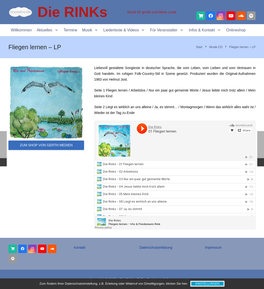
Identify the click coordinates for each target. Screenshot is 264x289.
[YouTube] (231, 15)
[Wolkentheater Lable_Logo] (20, 12)
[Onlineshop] (12, 249)
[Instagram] (221, 15)
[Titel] (200, 15)
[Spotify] (251, 15)
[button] (55, 30)
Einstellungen (207, 283)
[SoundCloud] (241, 15)
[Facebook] (210, 15)
